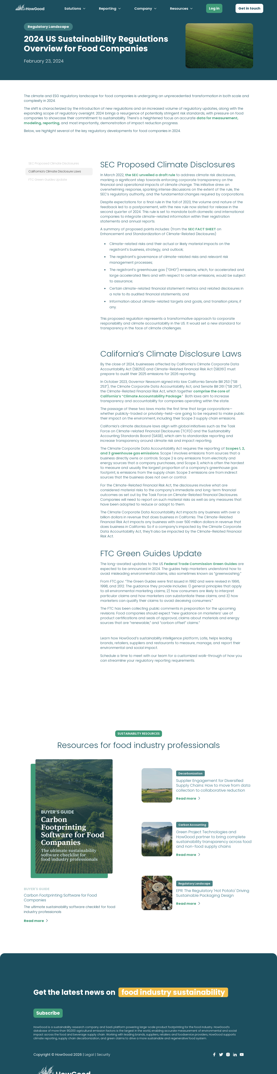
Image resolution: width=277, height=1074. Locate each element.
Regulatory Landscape (48, 26)
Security (103, 1054)
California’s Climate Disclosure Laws (54, 171)
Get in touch (249, 8)
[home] (29, 8)
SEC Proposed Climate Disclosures (53, 163)
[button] (75, 8)
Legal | (90, 1054)
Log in (214, 8)
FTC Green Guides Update (47, 179)
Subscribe (48, 1013)
